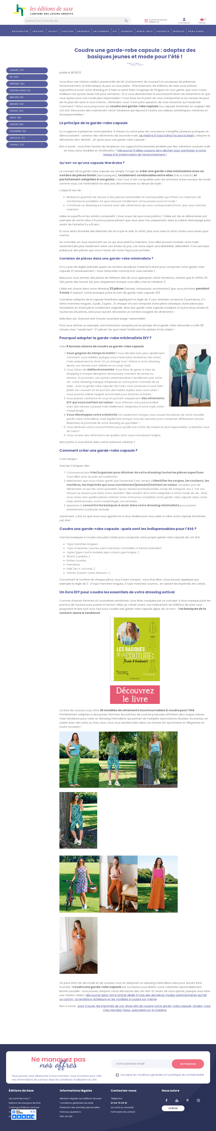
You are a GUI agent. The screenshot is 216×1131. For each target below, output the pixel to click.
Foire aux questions (70, 1111)
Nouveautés (20, 31)
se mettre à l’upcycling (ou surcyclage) (167, 135)
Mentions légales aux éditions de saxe (80, 1098)
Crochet (39, 31)
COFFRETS (163, 31)
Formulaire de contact (123, 1111)
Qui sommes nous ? (20, 1098)
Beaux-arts (145, 31)
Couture (68, 31)
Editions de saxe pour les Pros (25, 1102)
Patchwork (101, 31)
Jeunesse (127, 31)
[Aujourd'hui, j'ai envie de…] (77, 21)
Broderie (83, 31)
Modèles (179, 31)
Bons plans (196, 31)
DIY (115, 31)
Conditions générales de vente (76, 1102)
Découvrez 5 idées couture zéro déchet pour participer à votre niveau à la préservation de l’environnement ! (154, 152)
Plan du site (66, 1116)
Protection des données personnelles (80, 1107)
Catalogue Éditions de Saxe (24, 1107)
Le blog (173, 1108)
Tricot (53, 31)
